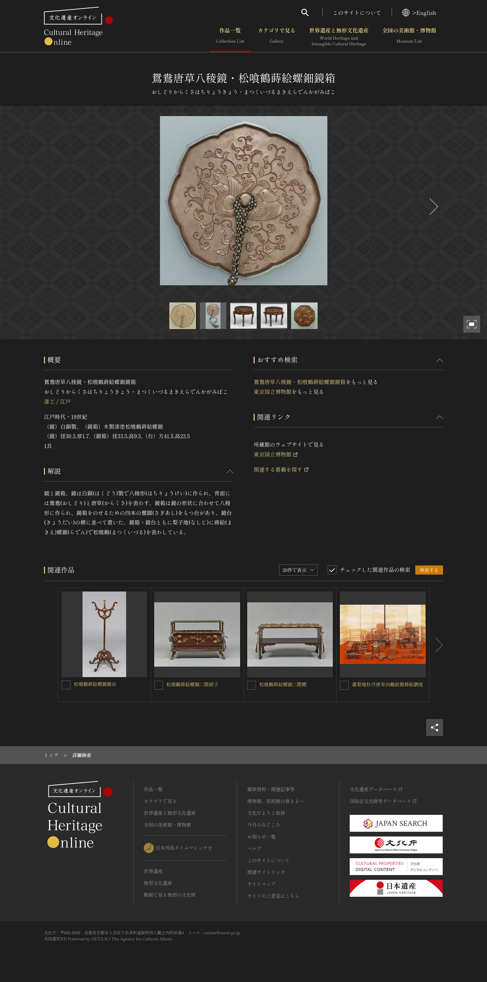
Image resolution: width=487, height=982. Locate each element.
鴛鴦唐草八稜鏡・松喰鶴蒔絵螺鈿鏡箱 (300, 382)
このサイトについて (357, 12)
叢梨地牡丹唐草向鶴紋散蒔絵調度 (387, 684)
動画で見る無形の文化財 (170, 894)
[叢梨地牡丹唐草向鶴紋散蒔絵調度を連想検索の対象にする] (344, 685)
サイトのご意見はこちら (273, 895)
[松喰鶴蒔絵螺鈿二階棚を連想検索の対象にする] (251, 685)
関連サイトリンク (266, 872)
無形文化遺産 (158, 882)
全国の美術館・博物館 (409, 37)
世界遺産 (153, 871)
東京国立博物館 (273, 391)
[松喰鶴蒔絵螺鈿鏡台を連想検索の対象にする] (66, 684)
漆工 (49, 401)
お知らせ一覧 (261, 836)
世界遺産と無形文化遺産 (339, 37)
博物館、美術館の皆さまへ (275, 801)
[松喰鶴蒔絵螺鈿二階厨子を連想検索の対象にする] (158, 685)
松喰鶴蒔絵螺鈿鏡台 (95, 683)
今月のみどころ (263, 824)
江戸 (65, 401)
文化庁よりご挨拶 (266, 812)
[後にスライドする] (433, 206)
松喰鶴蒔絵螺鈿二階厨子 (192, 684)
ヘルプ (254, 848)
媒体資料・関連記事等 (271, 789)
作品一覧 (230, 37)
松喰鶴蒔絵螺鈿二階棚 (283, 684)
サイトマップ (261, 883)
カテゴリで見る (277, 37)
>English (419, 12)
